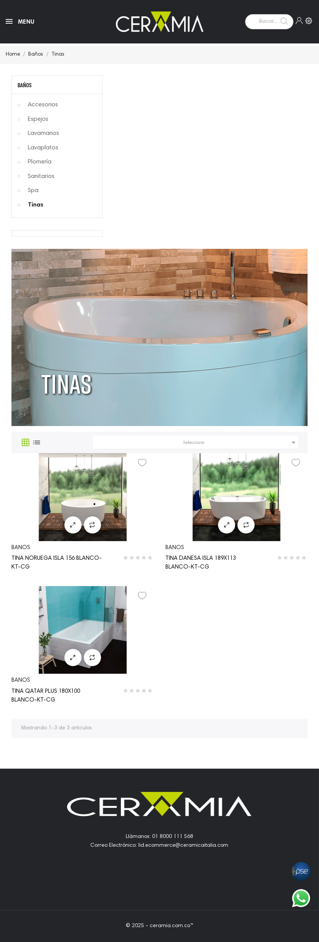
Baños (25, 84)
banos (20, 548)
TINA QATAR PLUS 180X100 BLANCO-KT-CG (45, 696)
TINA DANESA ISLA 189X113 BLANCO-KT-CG (200, 563)
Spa (33, 190)
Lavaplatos (43, 148)
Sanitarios (41, 176)
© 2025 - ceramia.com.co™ (159, 926)
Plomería (39, 162)
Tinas (35, 205)
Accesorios (43, 105)
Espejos (38, 119)
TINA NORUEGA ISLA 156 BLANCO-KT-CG (56, 563)
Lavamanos (43, 133)
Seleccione (240, 442)
